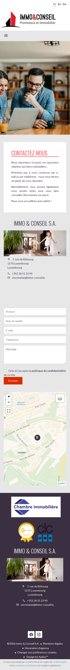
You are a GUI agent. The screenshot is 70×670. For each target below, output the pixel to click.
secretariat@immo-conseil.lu (28, 277)
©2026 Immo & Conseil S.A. (23, 643)
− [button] (9, 402)
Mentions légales (53, 643)
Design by (37, 656)
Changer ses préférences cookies (37, 652)
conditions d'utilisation (26, 665)
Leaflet (61, 483)
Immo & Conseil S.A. (35, 223)
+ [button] (9, 397)
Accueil (28, 19)
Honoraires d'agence (37, 648)
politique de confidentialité (49, 370)
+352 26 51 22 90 (22, 273)
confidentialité (60, 662)
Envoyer (13, 380)
